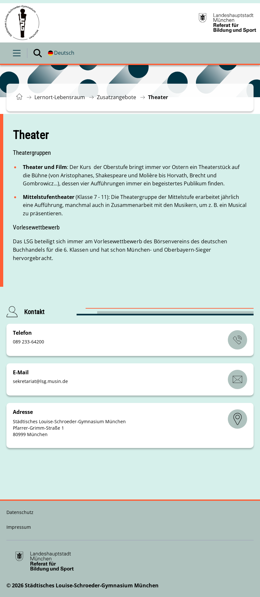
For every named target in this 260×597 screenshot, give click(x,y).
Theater (158, 97)
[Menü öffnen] (17, 53)
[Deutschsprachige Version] (61, 53)
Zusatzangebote (116, 97)
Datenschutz (19, 512)
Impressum (18, 527)
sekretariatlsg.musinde (40, 381)
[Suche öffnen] (37, 53)
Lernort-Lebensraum (59, 97)
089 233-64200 (28, 342)
